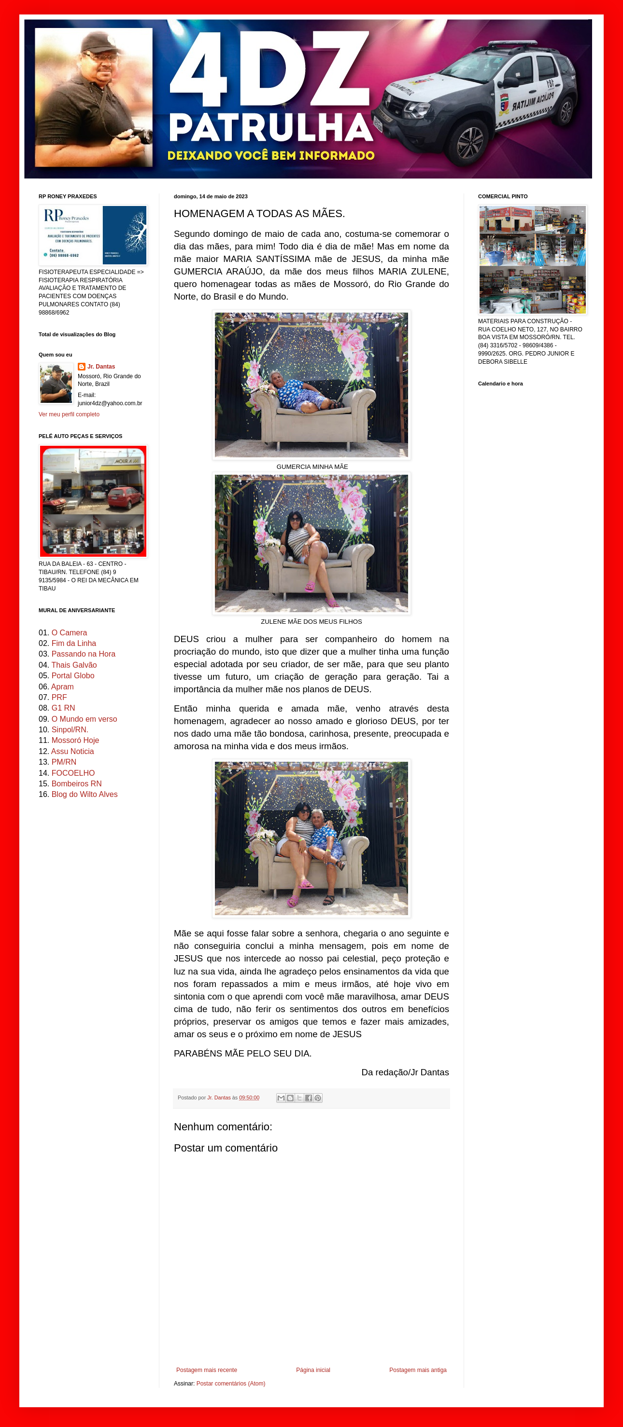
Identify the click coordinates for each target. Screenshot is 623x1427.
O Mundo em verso (84, 719)
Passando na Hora (84, 654)
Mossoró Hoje (75, 740)
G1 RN (63, 708)
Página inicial (313, 1370)
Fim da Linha (74, 643)
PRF (59, 697)
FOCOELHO (73, 773)
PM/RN (64, 762)
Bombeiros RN (77, 784)
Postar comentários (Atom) (231, 1383)
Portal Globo (73, 676)
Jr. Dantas (219, 1097)
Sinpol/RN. (70, 730)
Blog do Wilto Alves (85, 794)
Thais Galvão (74, 665)
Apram (62, 687)
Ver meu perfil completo (69, 414)
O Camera (69, 633)
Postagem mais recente (206, 1370)
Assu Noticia (72, 751)
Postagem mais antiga (418, 1370)
